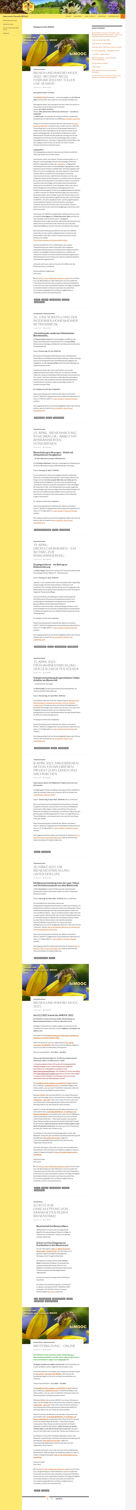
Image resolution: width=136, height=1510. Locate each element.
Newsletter (61, 164)
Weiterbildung (39, 302)
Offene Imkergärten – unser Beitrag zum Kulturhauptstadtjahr (104, 58)
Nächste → (60, 1499)
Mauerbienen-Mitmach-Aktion (44, 795)
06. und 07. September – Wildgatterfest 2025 (105, 50)
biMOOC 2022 (41, 97)
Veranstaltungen (39, 69)
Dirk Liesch (47, 87)
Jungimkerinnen (55, 299)
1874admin (47, 328)
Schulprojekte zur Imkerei (100, 63)
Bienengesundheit (40, 646)
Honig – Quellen (89, 16)
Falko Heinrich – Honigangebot (101, 43)
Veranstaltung (58, 417)
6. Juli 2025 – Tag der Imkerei (101, 54)
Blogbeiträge (102, 16)
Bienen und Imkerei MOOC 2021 (55, 1004)
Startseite (68, 16)
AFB (36, 1298)
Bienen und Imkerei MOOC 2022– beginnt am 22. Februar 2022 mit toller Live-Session (55, 78)
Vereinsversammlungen (10, 20)
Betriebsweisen (39, 417)
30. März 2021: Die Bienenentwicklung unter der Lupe (51, 870)
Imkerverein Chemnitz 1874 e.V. (15, 16)
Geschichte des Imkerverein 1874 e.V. (11, 28)
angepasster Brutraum (42, 748)
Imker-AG (45, 299)
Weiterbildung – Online (54, 1346)
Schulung (66, 299)
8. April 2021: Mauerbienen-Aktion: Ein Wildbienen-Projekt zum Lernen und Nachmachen (56, 768)
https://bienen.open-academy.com (48, 1073)
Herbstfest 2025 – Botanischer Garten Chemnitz (107, 47)
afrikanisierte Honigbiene (42, 529)
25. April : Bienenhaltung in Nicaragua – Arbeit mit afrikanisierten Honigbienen (55, 438)
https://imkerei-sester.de (70, 119)
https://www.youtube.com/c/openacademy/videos (50, 240)
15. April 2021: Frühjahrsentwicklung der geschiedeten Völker (55, 665)
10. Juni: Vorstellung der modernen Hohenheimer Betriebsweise (55, 320)
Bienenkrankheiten (59, 1298)
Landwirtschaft (61, 646)
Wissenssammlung (113, 16)
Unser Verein (77, 16)
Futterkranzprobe (51, 1301)
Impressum (6, 33)
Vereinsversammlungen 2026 (101, 40)
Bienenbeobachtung (41, 958)
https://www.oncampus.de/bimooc (44, 1071)
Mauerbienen (46, 851)
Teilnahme (45, 1490)
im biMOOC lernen (51, 1085)
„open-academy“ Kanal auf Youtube (65, 399)
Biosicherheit (39, 1301)
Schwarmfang (96, 67)
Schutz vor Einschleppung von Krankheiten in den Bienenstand (50, 1210)
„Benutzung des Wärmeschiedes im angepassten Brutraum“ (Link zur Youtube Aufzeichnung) (56, 702)
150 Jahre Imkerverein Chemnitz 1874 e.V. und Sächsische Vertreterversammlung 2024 (106, 76)
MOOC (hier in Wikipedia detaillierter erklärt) (54, 278)
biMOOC (37, 299)
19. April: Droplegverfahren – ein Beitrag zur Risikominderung (54, 550)
